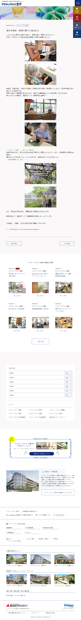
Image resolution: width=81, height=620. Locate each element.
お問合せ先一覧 (49, 613)
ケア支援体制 (29, 528)
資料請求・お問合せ (44, 539)
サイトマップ (35, 613)
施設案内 (9, 528)
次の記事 (67, 243)
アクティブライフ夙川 (56, 413)
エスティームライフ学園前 (57, 410)
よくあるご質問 (30, 539)
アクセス (27, 532)
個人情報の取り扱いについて (17, 613)
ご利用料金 (9, 532)
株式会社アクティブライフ (57, 417)
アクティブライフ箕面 (15, 410)
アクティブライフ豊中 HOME (16, 524)
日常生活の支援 (48, 528)
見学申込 (55, 539)
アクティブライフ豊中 (35, 410)
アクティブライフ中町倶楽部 (17, 417)
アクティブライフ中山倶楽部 (37, 417)
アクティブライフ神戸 (15, 413)
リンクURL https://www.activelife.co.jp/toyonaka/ (22, 229)
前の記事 (14, 243)
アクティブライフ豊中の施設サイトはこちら (58, 492)
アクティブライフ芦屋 (35, 413)
